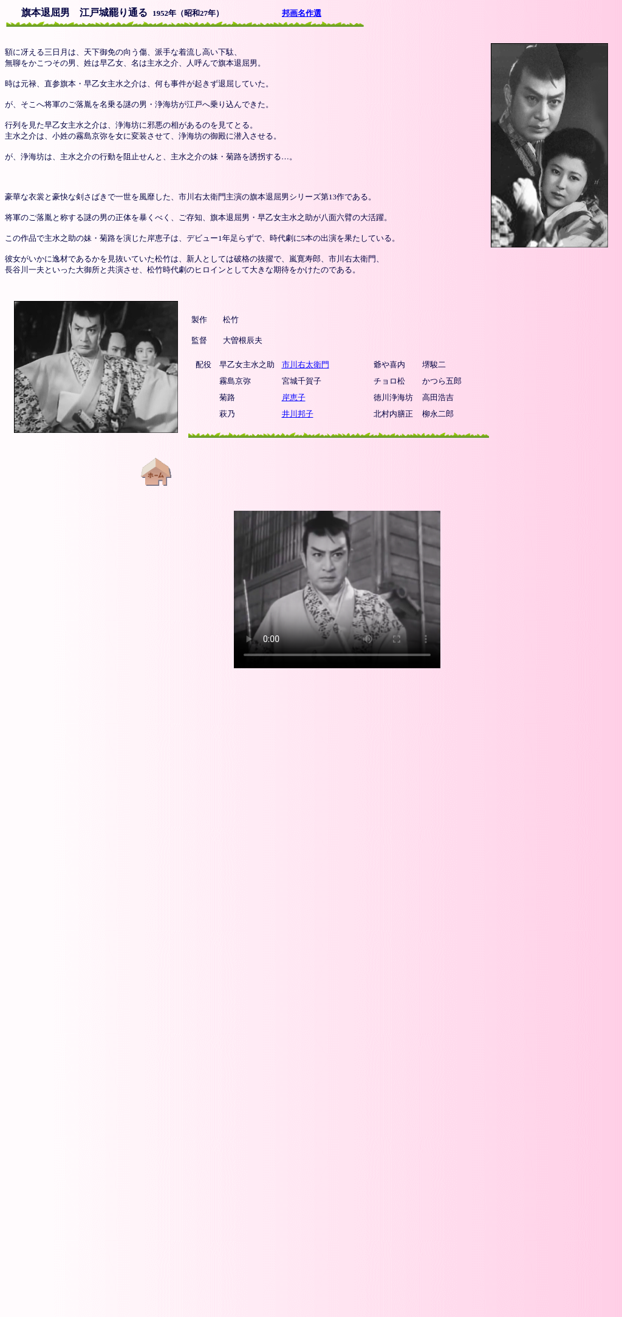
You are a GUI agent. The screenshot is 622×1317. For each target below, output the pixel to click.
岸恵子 (294, 397)
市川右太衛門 (305, 364)
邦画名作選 (301, 13)
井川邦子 (297, 413)
